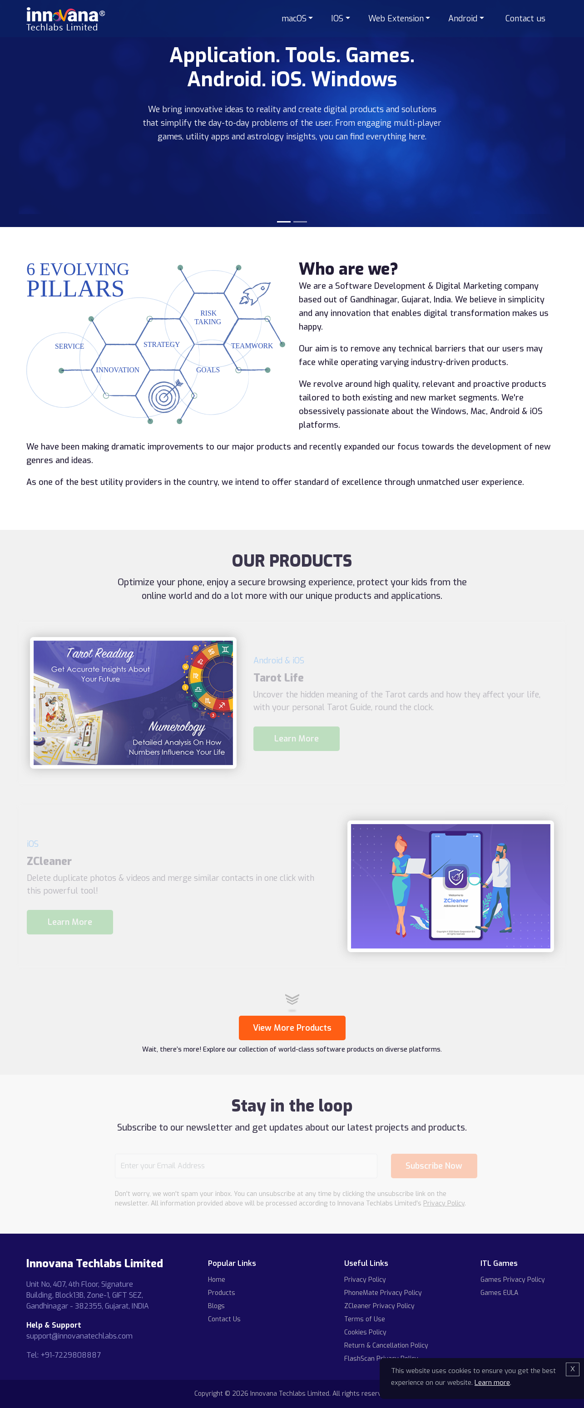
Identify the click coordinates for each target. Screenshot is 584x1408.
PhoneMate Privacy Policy (383, 1293)
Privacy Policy (444, 1203)
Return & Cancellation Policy (386, 1345)
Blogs (216, 1306)
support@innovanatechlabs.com (79, 1336)
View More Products (292, 1028)
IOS (337, 18)
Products (221, 1293)
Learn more (492, 1382)
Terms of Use (364, 1319)
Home (216, 1279)
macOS (294, 18)
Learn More (296, 738)
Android (462, 18)
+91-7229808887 (70, 1355)
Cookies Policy (365, 1332)
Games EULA (499, 1293)
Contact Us (224, 1319)
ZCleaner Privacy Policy (379, 1306)
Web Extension (396, 18)
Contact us (525, 18)
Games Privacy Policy (512, 1279)
